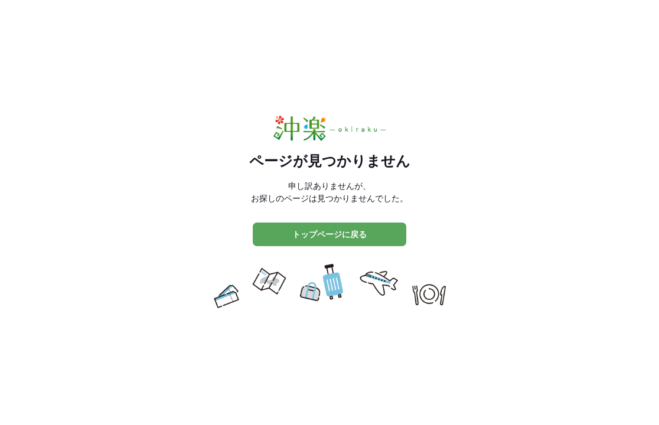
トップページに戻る (329, 234)
